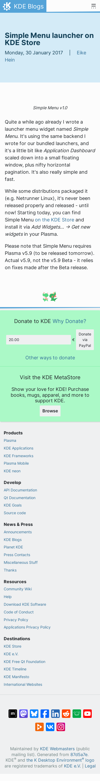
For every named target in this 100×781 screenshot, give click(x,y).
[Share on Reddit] (66, 711)
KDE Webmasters (57, 748)
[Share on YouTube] (87, 711)
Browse (50, 410)
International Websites (23, 684)
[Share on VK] (50, 724)
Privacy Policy (16, 619)
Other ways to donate (50, 357)
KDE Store (12, 646)
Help (8, 596)
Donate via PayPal (85, 340)
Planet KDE (13, 547)
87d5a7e (78, 754)
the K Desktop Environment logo (60, 760)
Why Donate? (69, 321)
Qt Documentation (19, 497)
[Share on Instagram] (61, 724)
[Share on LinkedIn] (55, 711)
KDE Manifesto (16, 676)
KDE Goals (13, 505)
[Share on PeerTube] (39, 724)
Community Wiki (18, 589)
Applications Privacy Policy (27, 627)
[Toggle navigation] (93, 6)
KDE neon (12, 471)
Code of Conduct (19, 612)
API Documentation (20, 490)
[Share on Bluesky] (34, 711)
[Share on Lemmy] (77, 711)
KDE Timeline (15, 669)
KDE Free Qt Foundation (24, 661)
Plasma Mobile (16, 463)
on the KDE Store (54, 219)
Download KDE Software (25, 604)
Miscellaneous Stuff (21, 562)
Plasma (10, 440)
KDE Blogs (13, 539)
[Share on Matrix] (13, 711)
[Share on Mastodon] (23, 711)
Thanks (10, 570)
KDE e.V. (11, 654)
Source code (15, 513)
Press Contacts (17, 554)
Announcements (18, 532)
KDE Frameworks (18, 455)
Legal (90, 766)
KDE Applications (18, 448)
